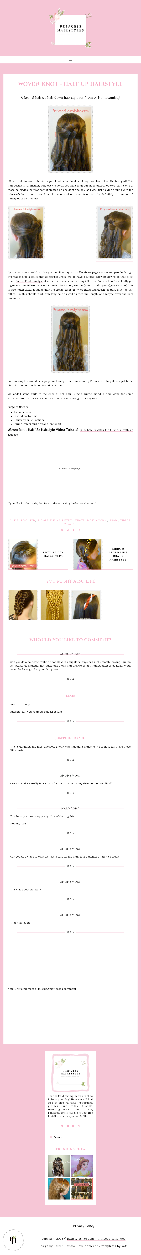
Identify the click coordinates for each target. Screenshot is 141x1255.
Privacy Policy (84, 1226)
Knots (79, 520)
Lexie (70, 696)
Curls (14, 520)
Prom (113, 520)
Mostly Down (97, 520)
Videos (125, 520)
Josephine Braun (70, 738)
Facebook (85, 272)
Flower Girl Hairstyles (55, 520)
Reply (70, 679)
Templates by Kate (114, 1246)
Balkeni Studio (64, 1246)
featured (28, 520)
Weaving (70, 524)
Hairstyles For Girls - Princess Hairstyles (96, 1238)
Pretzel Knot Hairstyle (29, 281)
